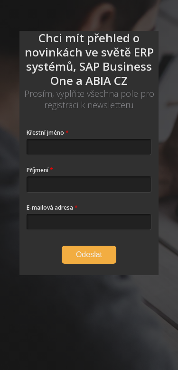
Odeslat (89, 254)
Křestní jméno (45, 133)
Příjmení (37, 170)
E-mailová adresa (50, 208)
